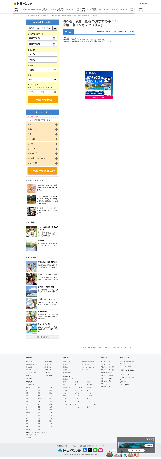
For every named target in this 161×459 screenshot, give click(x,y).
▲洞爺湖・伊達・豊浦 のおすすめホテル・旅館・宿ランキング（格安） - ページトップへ (106, 347)
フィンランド (67, 404)
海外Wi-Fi (66, 370)
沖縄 (39, 429)
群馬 (27, 396)
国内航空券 (29, 367)
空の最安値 (29, 378)
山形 (50, 390)
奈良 (39, 412)
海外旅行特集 (67, 372)
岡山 (27, 415)
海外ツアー (66, 361)
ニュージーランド (92, 404)
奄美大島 (28, 437)
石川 (27, 404)
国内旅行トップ (30, 384)
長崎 (50, 424)
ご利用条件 (83, 446)
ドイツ (89, 398)
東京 (27, 398)
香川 (50, 418)
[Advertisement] (99, 118)
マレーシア (90, 387)
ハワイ (65, 393)
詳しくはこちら (136, 450)
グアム (77, 393)
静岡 (50, 404)
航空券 (27, 9)
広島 (50, 415)
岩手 (50, 387)
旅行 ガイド (141, 10)
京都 (39, 410)
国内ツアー (29, 361)
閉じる (150, 439)
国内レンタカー (49, 370)
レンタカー (52, 9)
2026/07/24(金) (35, 38)
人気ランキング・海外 (107, 370)
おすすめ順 (100, 32)
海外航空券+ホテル (88, 361)
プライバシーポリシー (71, 446)
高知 (50, 421)
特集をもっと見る (42, 337)
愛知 (27, 407)
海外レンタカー (68, 367)
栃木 (39, 393)
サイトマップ (100, 446)
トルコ (65, 407)
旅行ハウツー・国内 (107, 372)
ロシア (89, 401)
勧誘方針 (91, 446)
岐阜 (50, 407)
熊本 (39, 426)
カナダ (77, 396)
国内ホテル (47, 364)
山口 (39, 418)
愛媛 (39, 421)
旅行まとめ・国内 (106, 378)
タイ (76, 384)
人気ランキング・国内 (107, 367)
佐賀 (39, 424)
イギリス (89, 396)
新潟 (39, 401)
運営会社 (60, 446)
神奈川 (40, 398)
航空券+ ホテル (94, 9)
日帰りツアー (48, 361)
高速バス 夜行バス (60, 9)
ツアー (22, 9)
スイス (77, 401)
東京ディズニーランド (32, 435)
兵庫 (50, 412)
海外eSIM (85, 370)
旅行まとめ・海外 (106, 381)
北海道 (28, 387)
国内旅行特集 (48, 375)
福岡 (27, 424)
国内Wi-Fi (47, 372)
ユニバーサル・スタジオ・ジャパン (36, 432)
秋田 (27, 390)
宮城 (39, 390)
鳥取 (39, 415)
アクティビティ (69, 9)
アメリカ (66, 396)
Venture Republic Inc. (82, 454)
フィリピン (78, 387)
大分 (27, 426)
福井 (39, 404)
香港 (88, 382)
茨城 (50, 393)
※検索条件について (34, 116)
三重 (39, 407)
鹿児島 (28, 429)
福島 (27, 393)
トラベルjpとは (124, 384)
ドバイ (89, 407)
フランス (66, 398)
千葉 (50, 396)
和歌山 (28, 412)
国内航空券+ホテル (31, 364)
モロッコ (77, 407)
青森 (39, 387)
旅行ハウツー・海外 (107, 375)
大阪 (50, 410)
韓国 (64, 382)
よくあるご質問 (124, 374)
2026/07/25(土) (35, 44)
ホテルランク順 (129, 32)
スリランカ (78, 390)
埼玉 (39, 396)
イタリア (77, 398)
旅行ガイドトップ (106, 386)
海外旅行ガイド (105, 364)
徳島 (27, 421)
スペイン (66, 401)
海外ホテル (66, 364)
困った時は (143, 3)
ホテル (33, 9)
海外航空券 (85, 364)
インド (65, 390)
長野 (27, 401)
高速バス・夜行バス (32, 370)
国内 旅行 (16, 10)
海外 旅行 (83, 10)
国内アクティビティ (32, 372)
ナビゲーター (105, 384)
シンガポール (67, 387)
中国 (64, 384)
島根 (27, 418)
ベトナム (89, 384)
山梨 (50, 398)
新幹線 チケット (45, 9)
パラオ (89, 393)
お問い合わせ (124, 382)
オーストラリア (80, 404)
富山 (50, 401)
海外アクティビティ (88, 367)
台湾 (76, 382)
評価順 (121, 32)
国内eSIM (29, 375)
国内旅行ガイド (105, 361)
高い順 (114, 32)
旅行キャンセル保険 (126, 366)
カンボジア (90, 390)
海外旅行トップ (68, 379)
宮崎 (50, 426)
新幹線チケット (49, 367)
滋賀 (27, 410)
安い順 (108, 32)
